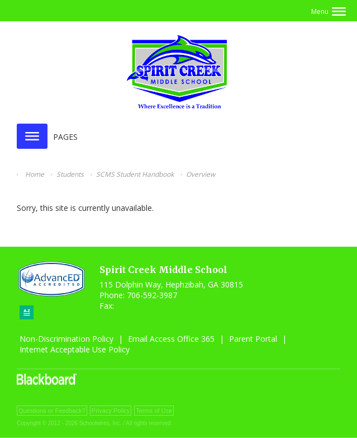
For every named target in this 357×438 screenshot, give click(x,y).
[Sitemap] (27, 312)
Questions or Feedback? (51, 410)
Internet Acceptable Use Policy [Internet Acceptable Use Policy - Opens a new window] (75, 349)
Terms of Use (154, 410)
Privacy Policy (111, 410)
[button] (328, 11)
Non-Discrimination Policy (66, 338)
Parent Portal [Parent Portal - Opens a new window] (253, 338)
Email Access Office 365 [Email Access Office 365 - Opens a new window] (171, 338)
